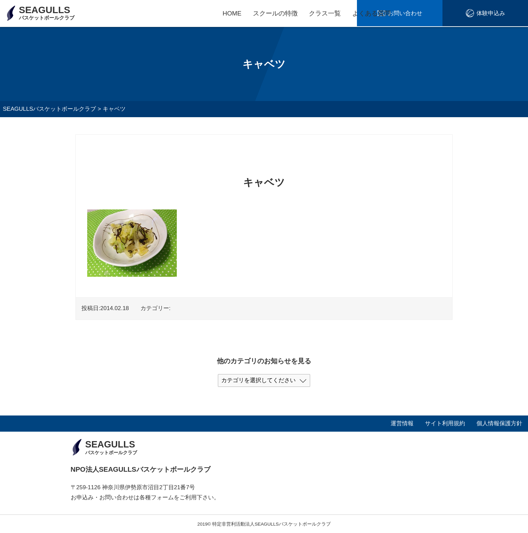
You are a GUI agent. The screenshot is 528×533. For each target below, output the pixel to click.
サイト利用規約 (445, 423)
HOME (232, 13)
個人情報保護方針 (499, 423)
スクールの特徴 (275, 13)
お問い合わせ (439, 13)
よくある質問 (371, 13)
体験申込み (502, 13)
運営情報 (402, 423)
